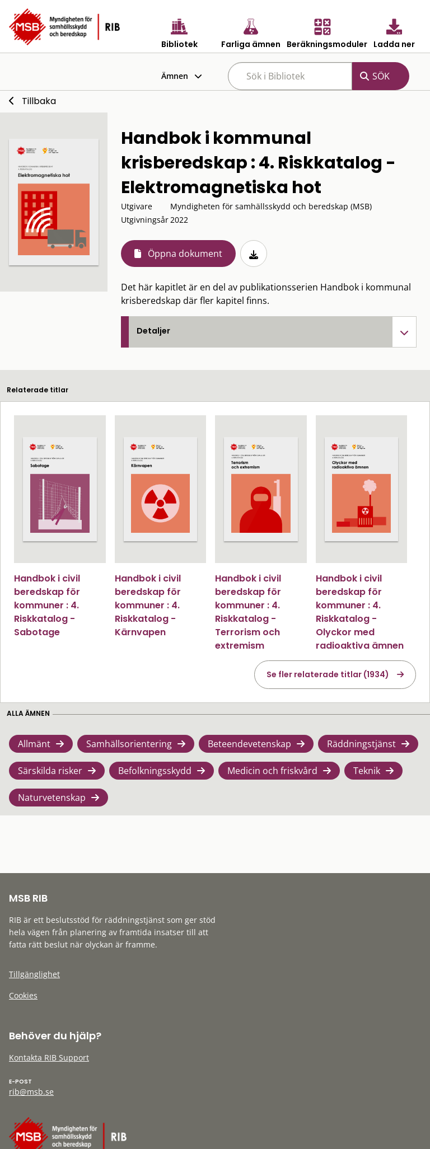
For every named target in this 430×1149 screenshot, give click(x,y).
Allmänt (34, 744)
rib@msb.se (31, 1091)
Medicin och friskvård (272, 771)
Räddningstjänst (361, 744)
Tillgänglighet (34, 974)
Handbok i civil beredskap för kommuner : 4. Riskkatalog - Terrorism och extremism (248, 612)
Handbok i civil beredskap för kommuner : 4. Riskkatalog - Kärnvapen (148, 605)
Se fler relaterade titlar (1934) (328, 674)
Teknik (366, 771)
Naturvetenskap (52, 797)
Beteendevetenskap (249, 744)
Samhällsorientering (129, 744)
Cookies (23, 995)
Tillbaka (39, 101)
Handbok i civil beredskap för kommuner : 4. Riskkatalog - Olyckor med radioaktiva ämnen (360, 612)
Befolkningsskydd (154, 771)
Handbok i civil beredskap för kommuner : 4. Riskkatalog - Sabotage (47, 605)
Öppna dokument (185, 253)
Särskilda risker (50, 771)
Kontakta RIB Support (49, 1057)
